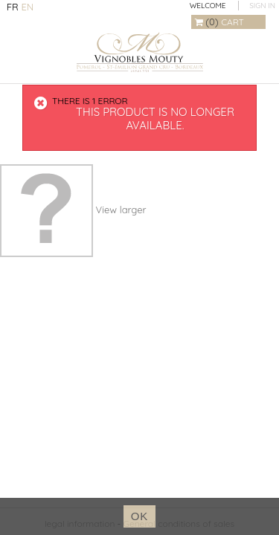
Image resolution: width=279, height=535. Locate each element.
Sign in (262, 5)
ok (140, 516)
